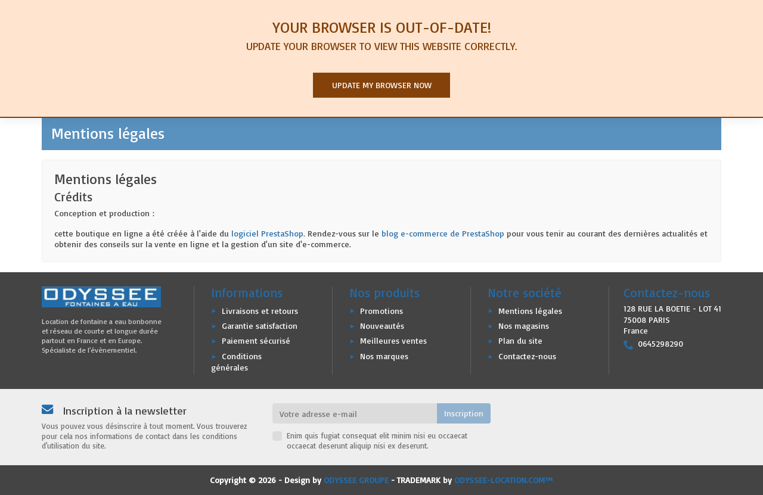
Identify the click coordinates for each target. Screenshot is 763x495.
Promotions (381, 311)
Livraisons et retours (260, 311)
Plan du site (520, 340)
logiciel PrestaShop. (269, 233)
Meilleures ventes (393, 340)
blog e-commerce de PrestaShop (443, 233)
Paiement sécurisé (256, 340)
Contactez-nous (527, 356)
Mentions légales (530, 311)
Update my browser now (382, 85)
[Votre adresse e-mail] (355, 413)
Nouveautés (382, 325)
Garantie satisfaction (259, 325)
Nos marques (384, 356)
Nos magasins (523, 325)
